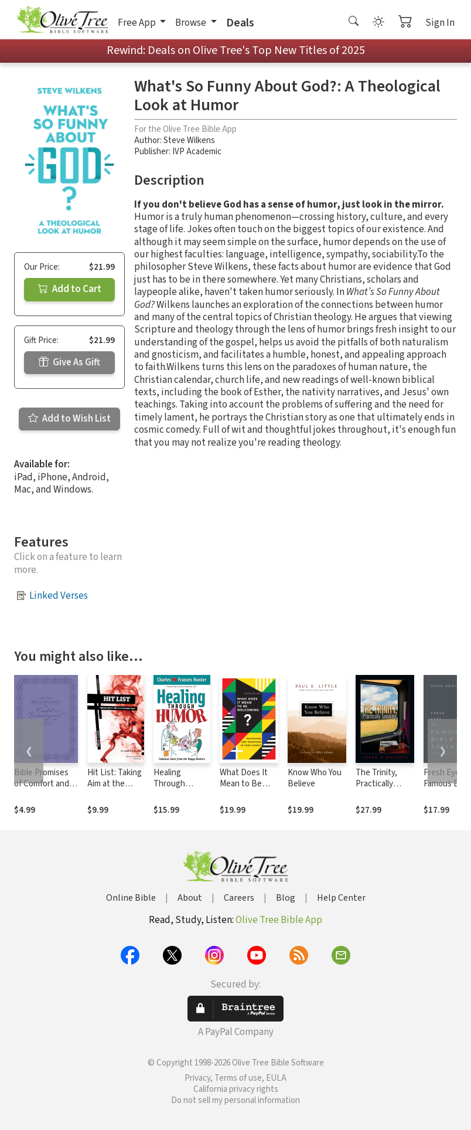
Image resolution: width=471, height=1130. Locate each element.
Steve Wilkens (189, 140)
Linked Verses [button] (58, 596)
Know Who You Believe (315, 778)
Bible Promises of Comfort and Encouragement (43, 783)
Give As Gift (69, 362)
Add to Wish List (69, 419)
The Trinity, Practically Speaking (376, 783)
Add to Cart (69, 289)
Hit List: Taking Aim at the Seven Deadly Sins (114, 789)
